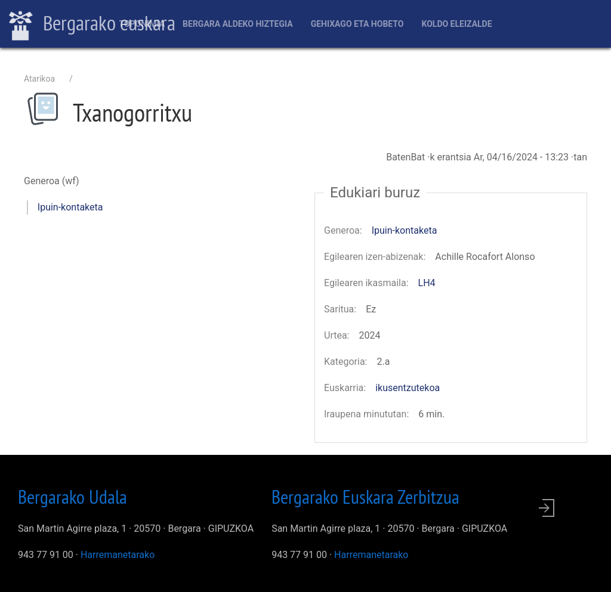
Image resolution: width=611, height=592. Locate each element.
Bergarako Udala (72, 496)
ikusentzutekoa (407, 387)
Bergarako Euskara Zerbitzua (365, 496)
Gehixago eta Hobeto (357, 24)
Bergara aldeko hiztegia (238, 24)
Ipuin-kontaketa (70, 207)
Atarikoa (39, 78)
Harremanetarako (118, 554)
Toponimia (142, 24)
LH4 (427, 283)
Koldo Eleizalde (456, 24)
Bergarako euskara (92, 24)
